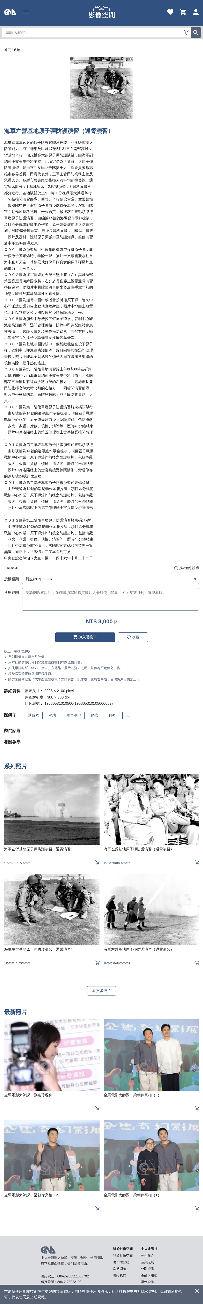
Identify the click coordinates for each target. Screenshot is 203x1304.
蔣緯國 (33, 715)
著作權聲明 (121, 1262)
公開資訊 (147, 1268)
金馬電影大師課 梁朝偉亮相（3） (132, 1095)
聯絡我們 (119, 1275)
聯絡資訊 (147, 1282)
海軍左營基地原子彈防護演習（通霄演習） (39, 849)
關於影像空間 (123, 1255)
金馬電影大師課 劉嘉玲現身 (28, 1095)
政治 (17, 50)
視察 (53, 715)
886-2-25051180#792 (73, 1276)
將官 (95, 715)
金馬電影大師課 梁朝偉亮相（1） (132, 1195)
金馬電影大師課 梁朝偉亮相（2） (33, 1195)
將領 (112, 715)
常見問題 (119, 1268)
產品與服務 (149, 1275)
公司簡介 (147, 1255)
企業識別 (147, 1262)
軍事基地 (73, 715)
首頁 (7, 50)
